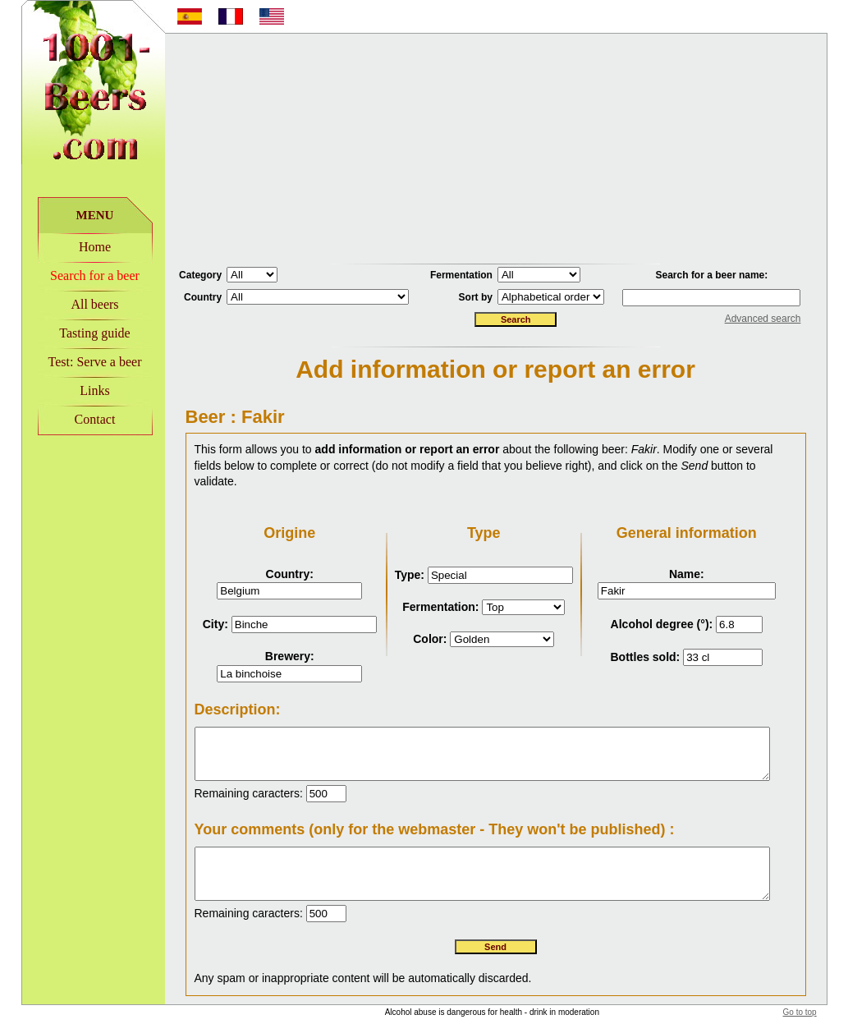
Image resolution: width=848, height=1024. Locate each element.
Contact (73, 419)
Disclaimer (608, 1017)
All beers (74, 304)
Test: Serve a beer (74, 362)
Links (74, 390)
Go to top (820, 998)
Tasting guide (74, 333)
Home (73, 247)
